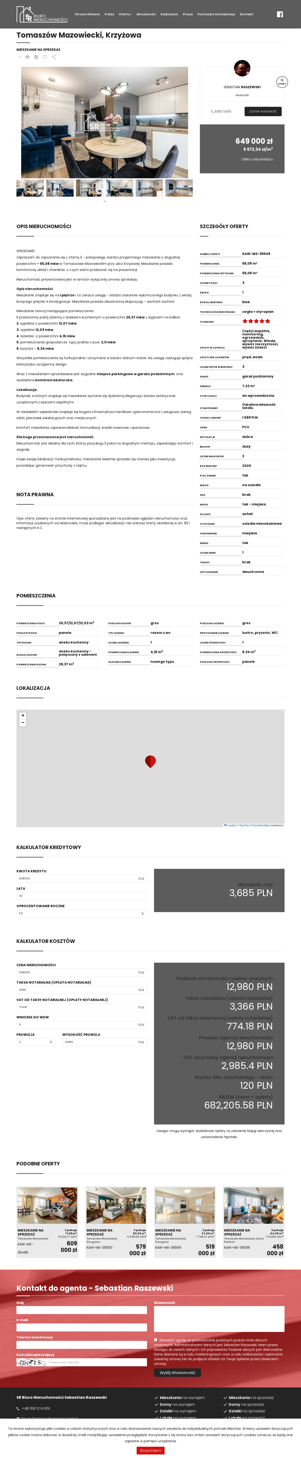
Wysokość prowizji (81, 1034)
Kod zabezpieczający (35, 1354)
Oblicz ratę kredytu (257, 159)
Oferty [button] (125, 14)
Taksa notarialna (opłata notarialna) (53, 982)
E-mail (22, 1320)
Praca (188, 14)
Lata (20, 888)
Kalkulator (169, 14)
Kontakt (246, 14)
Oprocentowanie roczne (40, 906)
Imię (20, 1302)
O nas (109, 14)
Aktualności (146, 14)
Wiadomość (164, 1302)
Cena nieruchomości (36, 965)
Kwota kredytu (31, 871)
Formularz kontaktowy (216, 14)
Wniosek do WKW (32, 1017)
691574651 (221, 111)
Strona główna (87, 14)
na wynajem (182, 1397)
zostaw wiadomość (263, 111)
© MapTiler (243, 825)
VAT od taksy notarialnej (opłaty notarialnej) (62, 999)
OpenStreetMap (261, 825)
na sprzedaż (251, 1397)
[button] (150, 762)
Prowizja (25, 1034)
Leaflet (229, 825)
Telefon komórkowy (34, 1337)
